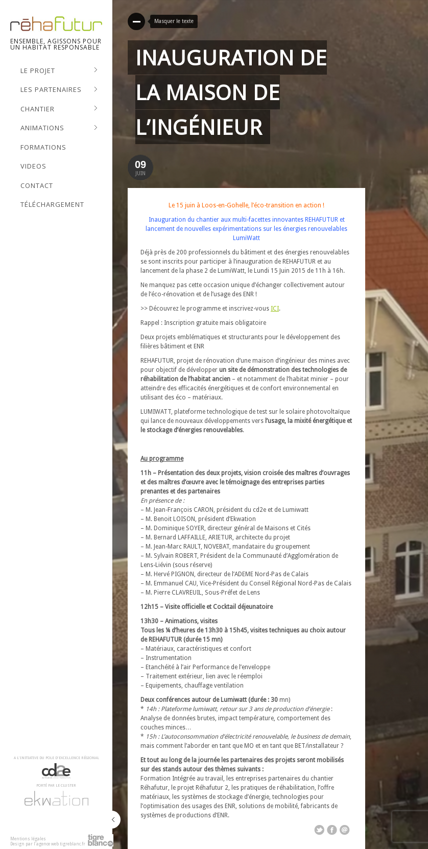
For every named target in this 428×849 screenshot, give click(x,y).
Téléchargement (52, 204)
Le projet (59, 71)
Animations (59, 128)
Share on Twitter (319, 830)
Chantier (59, 109)
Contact (36, 185)
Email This (345, 830)
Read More (136, 21)
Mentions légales (28, 839)
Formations (43, 147)
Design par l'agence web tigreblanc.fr (47, 844)
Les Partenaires (59, 90)
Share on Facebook (332, 830)
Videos (33, 166)
